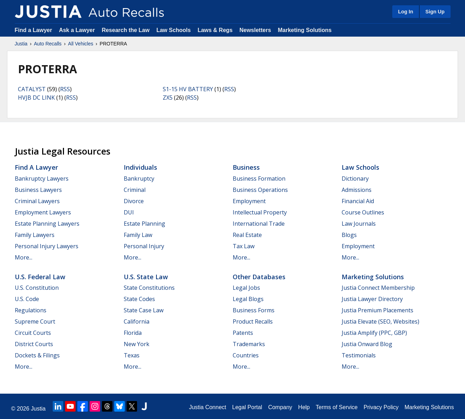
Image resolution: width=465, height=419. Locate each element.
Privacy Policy (381, 407)
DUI (129, 212)
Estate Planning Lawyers (47, 223)
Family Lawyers (34, 235)
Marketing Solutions (304, 30)
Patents (243, 333)
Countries (246, 355)
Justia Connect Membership (378, 288)
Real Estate (247, 235)
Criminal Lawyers (37, 201)
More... (23, 257)
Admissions (357, 190)
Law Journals (359, 223)
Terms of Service (336, 407)
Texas (132, 355)
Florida (133, 333)
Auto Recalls (48, 43)
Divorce (134, 201)
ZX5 (168, 97)
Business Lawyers (38, 190)
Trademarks (249, 344)
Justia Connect (207, 407)
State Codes (139, 299)
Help (304, 407)
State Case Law (143, 310)
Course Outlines (363, 212)
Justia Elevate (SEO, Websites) (380, 321)
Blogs (349, 235)
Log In (405, 11)
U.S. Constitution (37, 288)
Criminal (135, 190)
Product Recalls (253, 321)
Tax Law (243, 246)
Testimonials (359, 355)
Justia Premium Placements (377, 310)
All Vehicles (80, 43)
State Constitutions (149, 288)
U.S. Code (27, 299)
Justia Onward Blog (367, 344)
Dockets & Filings (37, 355)
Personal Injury (144, 246)
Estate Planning (144, 223)
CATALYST (32, 89)
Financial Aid (358, 201)
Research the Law (125, 30)
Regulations (30, 310)
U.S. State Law (146, 277)
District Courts (34, 344)
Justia (21, 43)
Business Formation (259, 178)
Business (246, 167)
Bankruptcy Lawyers (42, 178)
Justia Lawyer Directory (372, 299)
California (136, 321)
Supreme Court (35, 321)
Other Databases (259, 277)
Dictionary (355, 178)
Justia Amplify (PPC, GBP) (374, 333)
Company (280, 407)
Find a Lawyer (33, 30)
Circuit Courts (33, 333)
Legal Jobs (246, 288)
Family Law (138, 235)
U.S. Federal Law (40, 277)
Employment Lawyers (43, 212)
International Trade (259, 223)
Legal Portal (247, 407)
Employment (249, 201)
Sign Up (434, 11)
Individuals (140, 167)
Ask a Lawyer (78, 30)
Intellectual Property (260, 212)
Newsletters (255, 30)
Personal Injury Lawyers (46, 246)
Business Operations (260, 190)
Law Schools (173, 30)
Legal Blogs (248, 299)
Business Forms (254, 310)
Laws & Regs (215, 30)
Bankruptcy (139, 178)
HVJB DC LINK (36, 97)
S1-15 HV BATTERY (188, 89)
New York (136, 344)
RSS (65, 89)
